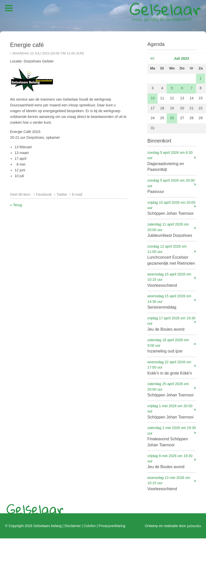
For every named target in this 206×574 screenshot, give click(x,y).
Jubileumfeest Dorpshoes (171, 230)
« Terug (16, 205)
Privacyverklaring (111, 526)
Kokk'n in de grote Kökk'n (171, 367)
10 (153, 98)
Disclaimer (72, 526)
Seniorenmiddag (171, 301)
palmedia (194, 525)
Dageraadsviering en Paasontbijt (171, 161)
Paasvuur (171, 186)
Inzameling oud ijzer (171, 345)
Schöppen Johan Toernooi (171, 208)
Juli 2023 (181, 58)
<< (152, 58)
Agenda (156, 44)
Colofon (90, 526)
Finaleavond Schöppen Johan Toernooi (171, 436)
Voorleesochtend (171, 280)
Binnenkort (159, 141)
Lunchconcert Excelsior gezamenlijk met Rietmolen (171, 255)
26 (172, 118)
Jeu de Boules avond (171, 323)
